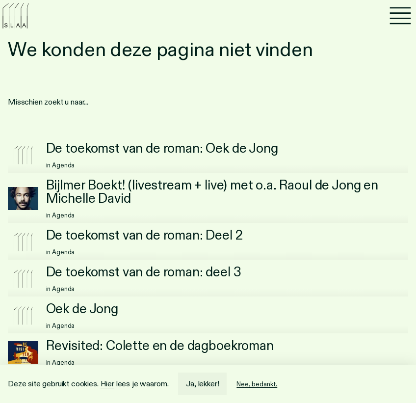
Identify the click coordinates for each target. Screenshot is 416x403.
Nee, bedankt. (256, 384)
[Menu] (400, 15)
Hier (107, 383)
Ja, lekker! (202, 383)
